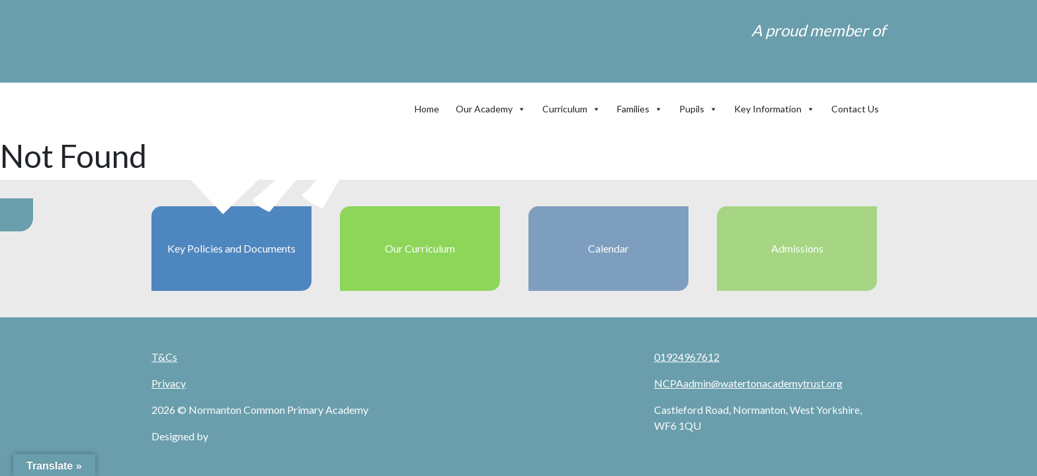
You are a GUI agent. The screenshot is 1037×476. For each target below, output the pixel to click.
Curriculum (571, 106)
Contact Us (855, 108)
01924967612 (687, 356)
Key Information (774, 106)
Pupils (698, 106)
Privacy (168, 383)
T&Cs (164, 356)
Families (640, 106)
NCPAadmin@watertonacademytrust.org (748, 383)
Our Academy (491, 106)
